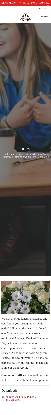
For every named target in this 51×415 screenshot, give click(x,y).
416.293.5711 (42, 8)
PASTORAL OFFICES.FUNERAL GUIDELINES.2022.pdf (18, 398)
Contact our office (13, 375)
